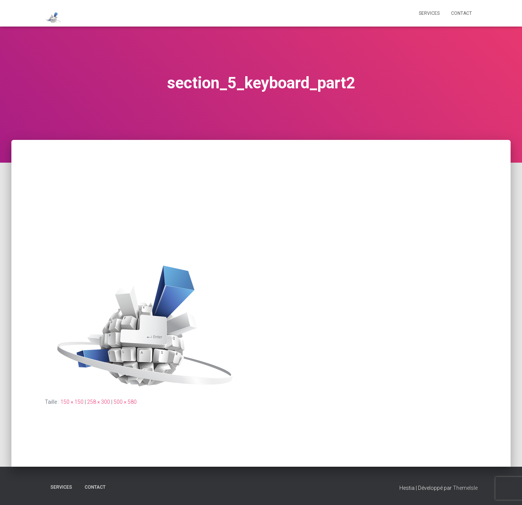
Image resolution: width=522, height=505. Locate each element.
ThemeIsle (465, 488)
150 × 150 (72, 402)
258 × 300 (98, 402)
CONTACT (461, 13)
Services (429, 13)
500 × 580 (125, 402)
